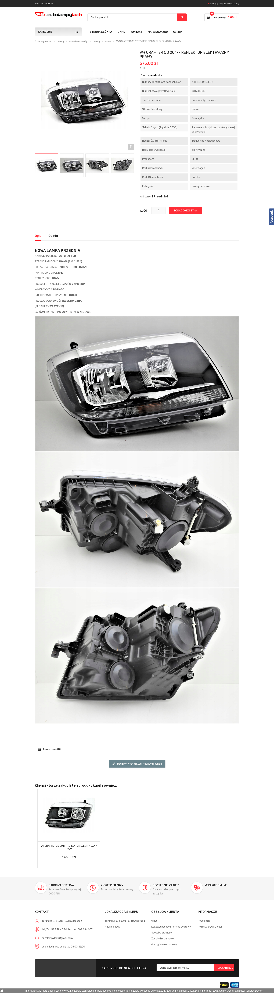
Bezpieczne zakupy (166, 885)
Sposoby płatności (161, 932)
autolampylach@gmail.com (57, 938)
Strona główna (101, 31)
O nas (121, 31)
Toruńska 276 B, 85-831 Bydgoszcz (125, 920)
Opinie (53, 236)
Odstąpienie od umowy (164, 944)
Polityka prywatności (210, 926)
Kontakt (136, 31)
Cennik (177, 31)
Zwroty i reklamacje (162, 938)
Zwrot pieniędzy (112, 885)
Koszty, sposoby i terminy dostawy (171, 926)
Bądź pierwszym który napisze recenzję (137, 764)
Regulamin (204, 920)
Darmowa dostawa (61, 885)
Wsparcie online (216, 885)
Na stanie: (145, 196)
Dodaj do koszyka (185, 210)
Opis (38, 236)
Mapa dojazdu (158, 31)
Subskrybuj (225, 967)
